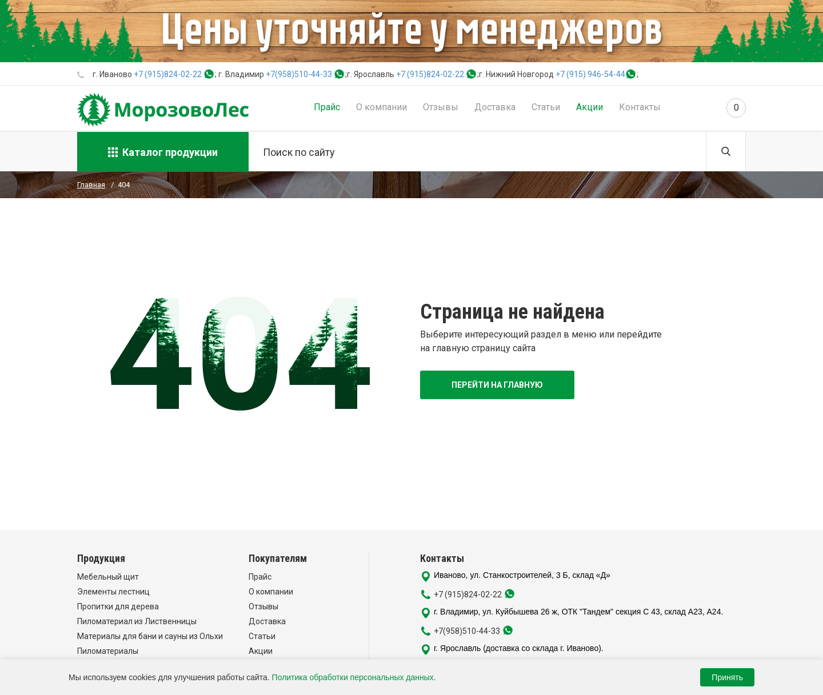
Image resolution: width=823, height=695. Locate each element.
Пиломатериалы (107, 651)
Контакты (640, 107)
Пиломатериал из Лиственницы (137, 621)
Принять (727, 677)
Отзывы (440, 107)
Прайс (327, 107)
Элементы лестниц (113, 591)
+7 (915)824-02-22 (168, 74)
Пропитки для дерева (118, 606)
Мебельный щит (108, 576)
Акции (589, 107)
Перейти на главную (497, 384)
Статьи (546, 107)
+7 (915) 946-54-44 (590, 74)
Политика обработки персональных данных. (354, 677)
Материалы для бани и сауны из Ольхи (150, 636)
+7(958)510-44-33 (299, 74)
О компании (381, 107)
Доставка (495, 107)
